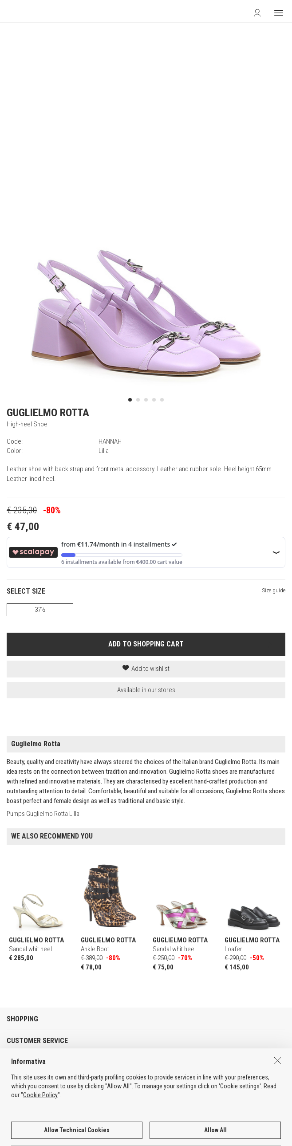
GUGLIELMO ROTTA (48, 412)
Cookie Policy (40, 1126)
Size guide (273, 590)
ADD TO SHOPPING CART (146, 644)
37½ (40, 610)
